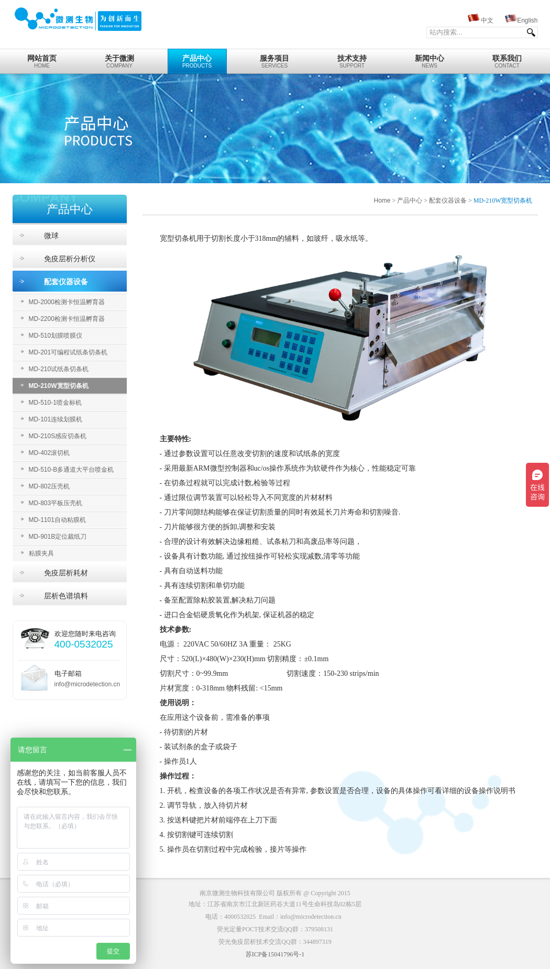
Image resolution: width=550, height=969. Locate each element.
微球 (51, 235)
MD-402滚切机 (49, 452)
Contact (507, 59)
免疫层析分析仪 (69, 258)
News (429, 59)
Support (352, 59)
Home (381, 200)
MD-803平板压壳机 (56, 503)
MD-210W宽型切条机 (59, 385)
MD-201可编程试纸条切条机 (68, 352)
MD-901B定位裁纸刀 (58, 536)
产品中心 (409, 200)
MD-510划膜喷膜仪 (56, 335)
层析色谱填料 (66, 596)
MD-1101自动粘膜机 (57, 520)
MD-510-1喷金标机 (55, 402)
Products (197, 59)
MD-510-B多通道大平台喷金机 (71, 469)
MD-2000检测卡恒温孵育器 (67, 302)
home (42, 59)
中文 (487, 20)
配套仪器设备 (66, 281)
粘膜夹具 (41, 553)
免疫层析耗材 (66, 573)
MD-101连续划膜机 (56, 419)
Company (119, 59)
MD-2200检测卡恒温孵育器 (67, 318)
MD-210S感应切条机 (58, 436)
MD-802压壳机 (49, 486)
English (527, 20)
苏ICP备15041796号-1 (275, 954)
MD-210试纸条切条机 (59, 369)
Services (274, 59)
